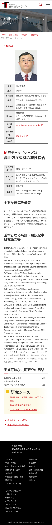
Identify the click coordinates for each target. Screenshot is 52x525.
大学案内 (8, 459)
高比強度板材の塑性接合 (20, 405)
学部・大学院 (13, 35)
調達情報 (8, 480)
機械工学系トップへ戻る (18, 425)
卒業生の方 (33, 473)
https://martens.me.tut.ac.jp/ (28, 125)
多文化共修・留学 (12, 470)
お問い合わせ (18, 452)
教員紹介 (24, 35)
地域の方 (32, 480)
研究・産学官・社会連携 (15, 466)
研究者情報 (21, 136)
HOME (3, 35)
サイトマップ (10, 504)
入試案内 (8, 473)
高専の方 (32, 463)
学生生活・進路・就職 (14, 477)
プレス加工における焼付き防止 (23, 409)
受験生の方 (33, 459)
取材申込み (9, 498)
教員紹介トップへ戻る (17, 420)
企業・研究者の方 (36, 470)
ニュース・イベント (13, 484)
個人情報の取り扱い (13, 508)
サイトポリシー (11, 511)
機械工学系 (34, 35)
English (9, 45)
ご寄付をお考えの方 (13, 491)
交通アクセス (10, 494)
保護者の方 (33, 477)
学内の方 (32, 466)
